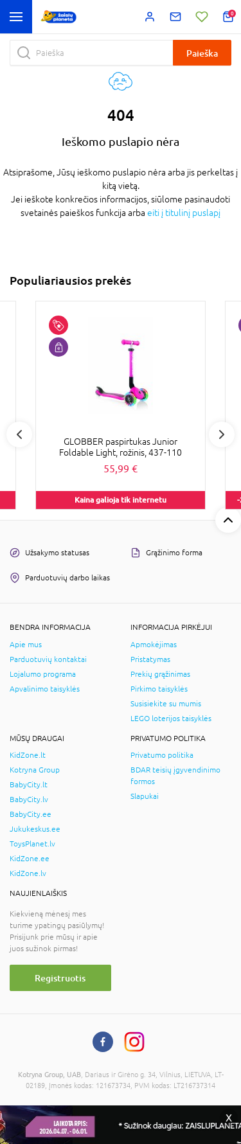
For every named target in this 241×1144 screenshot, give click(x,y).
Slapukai (144, 796)
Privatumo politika (161, 755)
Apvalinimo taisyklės (45, 688)
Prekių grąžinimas (160, 674)
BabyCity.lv (29, 799)
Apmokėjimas (153, 644)
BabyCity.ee (30, 814)
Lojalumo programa (43, 674)
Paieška (202, 53)
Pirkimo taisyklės (159, 688)
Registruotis (60, 977)
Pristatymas (150, 659)
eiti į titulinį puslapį (183, 213)
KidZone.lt (28, 755)
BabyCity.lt (29, 784)
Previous (19, 434)
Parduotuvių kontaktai (48, 659)
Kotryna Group (35, 769)
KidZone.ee (29, 858)
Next (222, 434)
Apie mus (26, 644)
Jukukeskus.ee (35, 829)
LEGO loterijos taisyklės (170, 718)
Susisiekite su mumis (165, 703)
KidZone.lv (28, 873)
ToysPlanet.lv (32, 843)
